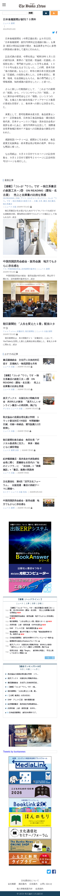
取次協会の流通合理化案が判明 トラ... (23, 674)
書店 (45, 201)
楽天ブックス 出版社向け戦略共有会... (23, 678)
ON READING (8, 198)
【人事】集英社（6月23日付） (19, 695)
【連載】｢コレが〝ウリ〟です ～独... (22, 687)
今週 (28, 669)
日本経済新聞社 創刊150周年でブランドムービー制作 (31, 638)
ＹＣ (5, 269)
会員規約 (39, 889)
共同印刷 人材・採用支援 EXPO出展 (25, 625)
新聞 (13, 23)
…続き (13, 217)
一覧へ (48, 658)
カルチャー (31, 198)
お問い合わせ (46, 884)
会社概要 (12, 884)
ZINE (17, 198)
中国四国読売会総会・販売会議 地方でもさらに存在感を (32, 616)
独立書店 (51, 201)
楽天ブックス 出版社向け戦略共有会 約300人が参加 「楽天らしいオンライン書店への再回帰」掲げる (22, 402)
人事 (27, 603)
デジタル (6, 408)
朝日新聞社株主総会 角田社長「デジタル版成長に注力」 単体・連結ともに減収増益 (21, 443)
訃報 (40, 603)
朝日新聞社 (29, 331)
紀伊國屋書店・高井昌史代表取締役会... (23, 704)
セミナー (6, 492)
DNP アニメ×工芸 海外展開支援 (23, 628)
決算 (17, 450)
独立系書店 (7, 204)
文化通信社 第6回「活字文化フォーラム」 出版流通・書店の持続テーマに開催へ (21, 485)
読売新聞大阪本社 (29, 269)
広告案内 (33, 884)
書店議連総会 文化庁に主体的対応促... (23, 683)
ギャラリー (42, 198)
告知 (25, 492)
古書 (36, 201)
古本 (40, 201)
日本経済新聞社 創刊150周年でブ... (23, 713)
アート (23, 198)
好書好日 (20, 331)
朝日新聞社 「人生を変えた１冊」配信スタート (28, 621)
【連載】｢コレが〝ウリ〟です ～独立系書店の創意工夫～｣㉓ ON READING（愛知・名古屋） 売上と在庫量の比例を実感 (30, 190)
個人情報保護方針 (25, 889)
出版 (14, 207)
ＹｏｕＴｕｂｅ (9, 331)
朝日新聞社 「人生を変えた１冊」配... (22, 691)
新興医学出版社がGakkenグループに (24, 641)
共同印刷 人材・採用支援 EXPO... (22, 708)
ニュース (6, 23)
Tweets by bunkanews (14, 751)
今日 (22, 669)
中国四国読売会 (14, 269)
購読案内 (23, 884)
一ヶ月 (35, 669)
